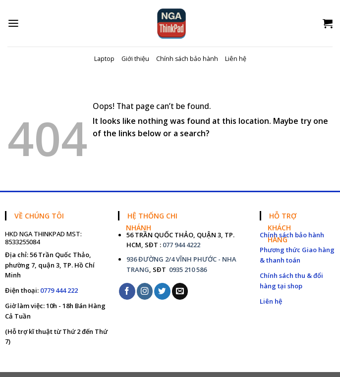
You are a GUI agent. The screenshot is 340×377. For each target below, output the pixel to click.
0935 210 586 (187, 269)
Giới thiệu (135, 58)
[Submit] (325, 155)
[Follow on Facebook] (127, 291)
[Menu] (13, 23)
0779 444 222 (59, 290)
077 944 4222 (181, 244)
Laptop (104, 58)
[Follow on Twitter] (162, 291)
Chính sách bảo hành (187, 58)
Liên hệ (235, 58)
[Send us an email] (180, 291)
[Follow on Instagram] (145, 291)
